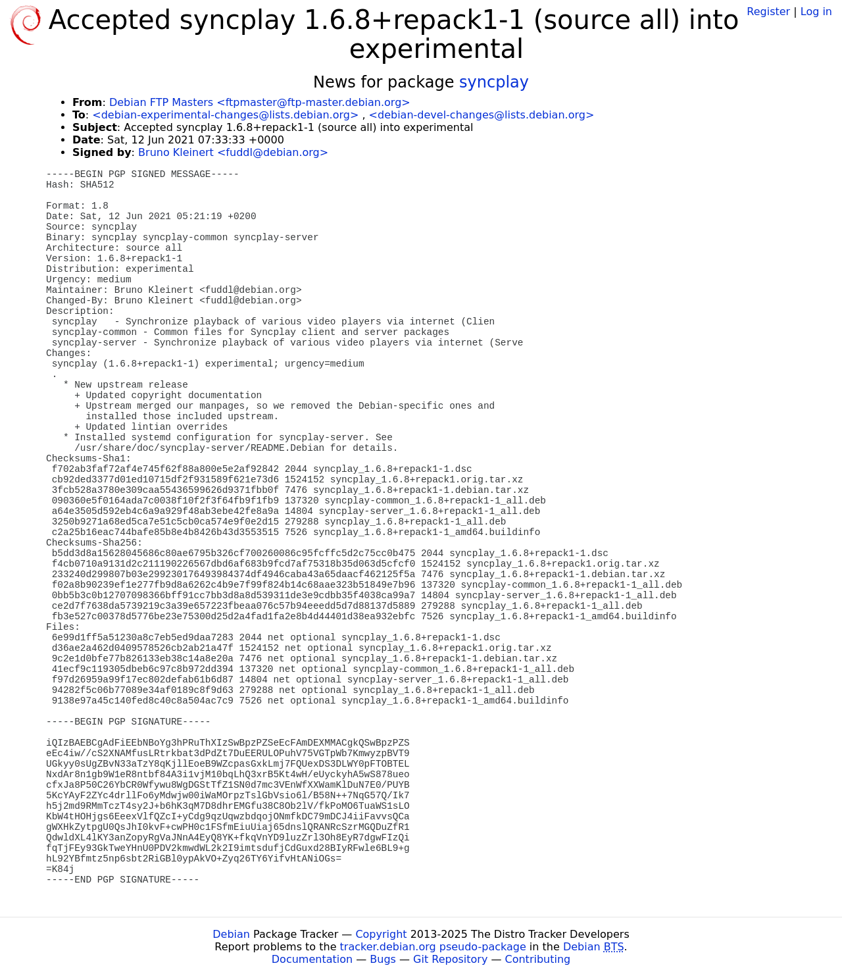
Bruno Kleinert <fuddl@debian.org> (233, 152)
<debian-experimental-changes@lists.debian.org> (225, 115)
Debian (231, 934)
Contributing (538, 959)
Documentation (312, 959)
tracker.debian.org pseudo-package (433, 946)
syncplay (494, 82)
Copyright (381, 934)
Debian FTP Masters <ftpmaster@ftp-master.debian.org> (259, 102)
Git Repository (450, 959)
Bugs (383, 959)
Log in (816, 11)
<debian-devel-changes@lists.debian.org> (482, 115)
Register (768, 11)
